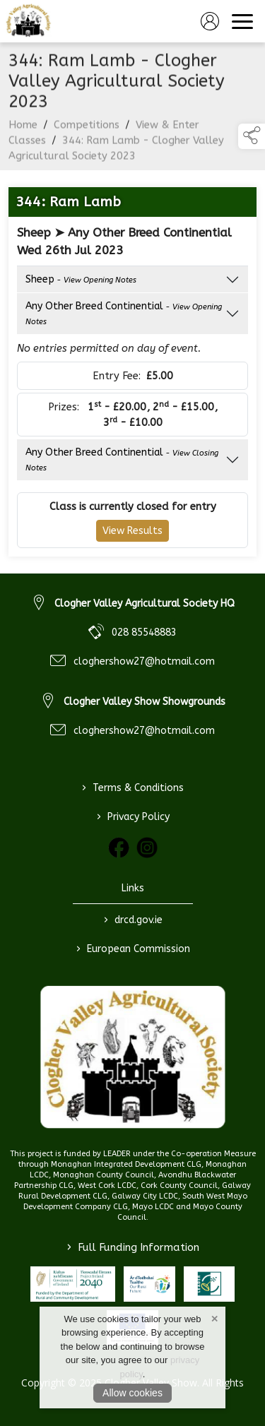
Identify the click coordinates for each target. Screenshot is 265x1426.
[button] (251, 136)
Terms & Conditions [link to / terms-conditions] (133, 788)
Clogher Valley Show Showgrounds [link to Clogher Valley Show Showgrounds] (144, 702)
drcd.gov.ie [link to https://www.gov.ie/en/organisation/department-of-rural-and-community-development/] (132, 920)
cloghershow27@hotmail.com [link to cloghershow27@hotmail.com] (144, 661)
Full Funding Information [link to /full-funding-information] (132, 1247)
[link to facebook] (118, 847)
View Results (132, 531)
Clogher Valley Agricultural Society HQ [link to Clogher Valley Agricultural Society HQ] (144, 604)
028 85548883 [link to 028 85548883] (144, 632)
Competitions (86, 131)
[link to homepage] (28, 21)
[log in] (210, 21)
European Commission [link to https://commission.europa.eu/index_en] (132, 949)
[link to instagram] (147, 847)
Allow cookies (132, 1392)
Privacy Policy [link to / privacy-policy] (132, 817)
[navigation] (242, 21)
